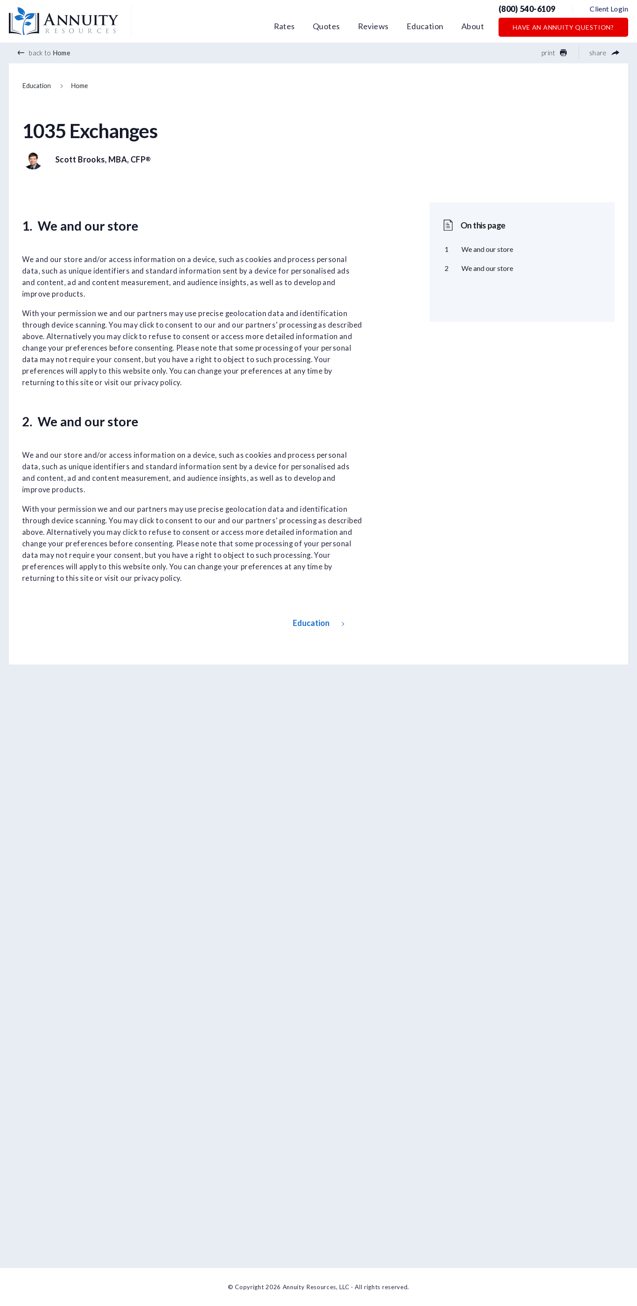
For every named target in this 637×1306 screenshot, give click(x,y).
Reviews (373, 26)
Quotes (326, 26)
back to (44, 53)
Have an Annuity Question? (563, 27)
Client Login (609, 8)
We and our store (487, 249)
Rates (284, 26)
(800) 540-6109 (527, 9)
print (554, 53)
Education (425, 26)
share (604, 53)
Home (79, 85)
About (472, 26)
